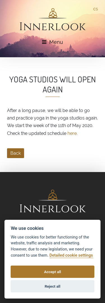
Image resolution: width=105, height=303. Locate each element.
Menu (52, 42)
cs (95, 8)
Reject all (52, 286)
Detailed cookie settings (71, 255)
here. (72, 133)
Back (15, 153)
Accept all (52, 271)
